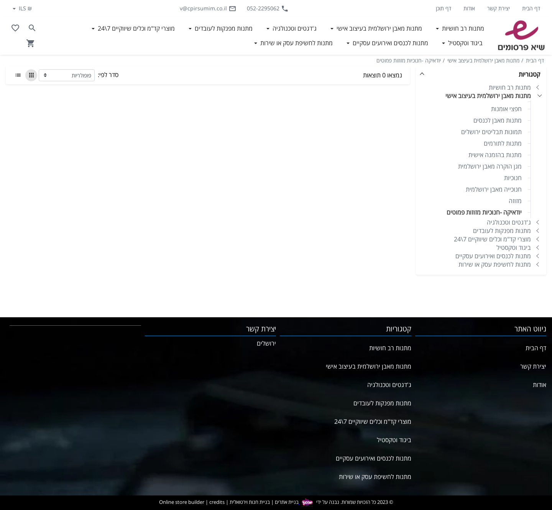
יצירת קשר (498, 8)
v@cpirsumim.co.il (208, 8)
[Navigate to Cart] (30, 43)
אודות (469, 8)
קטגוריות (529, 74)
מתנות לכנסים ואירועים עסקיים (493, 256)
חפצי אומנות (506, 109)
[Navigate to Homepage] (521, 36)
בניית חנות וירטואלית (250, 502)
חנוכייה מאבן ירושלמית (494, 189)
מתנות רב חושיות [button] (462, 28)
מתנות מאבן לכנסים (497, 120)
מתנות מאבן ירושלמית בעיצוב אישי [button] (378, 28)
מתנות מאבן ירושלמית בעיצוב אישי (483, 60)
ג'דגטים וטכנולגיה (509, 222)
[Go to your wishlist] (15, 28)
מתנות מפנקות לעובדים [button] (223, 28)
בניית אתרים (287, 502)
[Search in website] (32, 28)
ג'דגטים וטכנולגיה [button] (294, 28)
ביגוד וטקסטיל (513, 247)
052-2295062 (268, 8)
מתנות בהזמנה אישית (495, 155)
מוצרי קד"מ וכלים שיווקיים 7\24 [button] (135, 28)
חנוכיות (513, 178)
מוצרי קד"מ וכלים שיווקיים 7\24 (492, 239)
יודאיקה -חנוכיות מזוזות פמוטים (408, 60)
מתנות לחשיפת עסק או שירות (494, 264)
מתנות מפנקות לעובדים (502, 230)
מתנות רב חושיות (510, 87)
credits (217, 502)
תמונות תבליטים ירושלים (491, 132)
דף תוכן (443, 8)
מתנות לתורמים (503, 143)
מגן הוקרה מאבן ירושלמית (490, 166)
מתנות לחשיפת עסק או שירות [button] (296, 43)
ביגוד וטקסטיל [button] (465, 43)
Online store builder (181, 502)
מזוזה (515, 201)
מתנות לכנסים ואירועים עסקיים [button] (389, 43)
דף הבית (531, 8)
